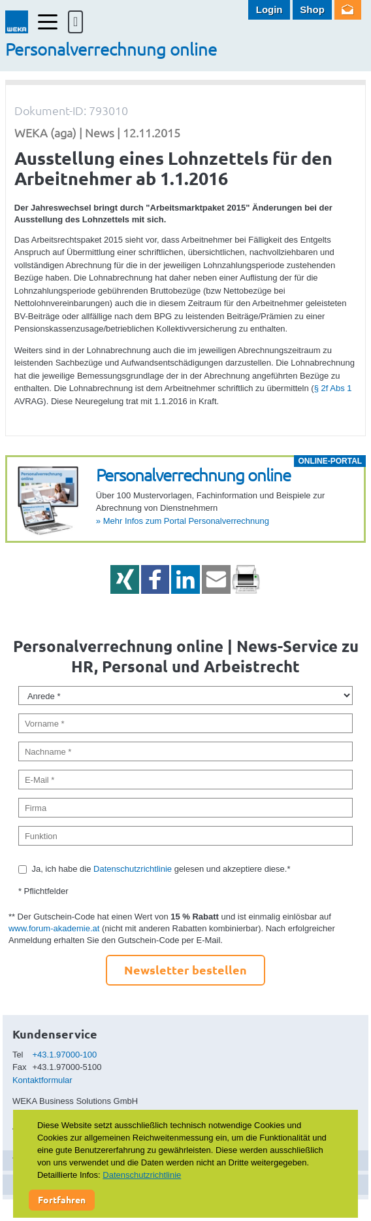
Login (269, 9)
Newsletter (347, 10)
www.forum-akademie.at (53, 928)
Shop (312, 9)
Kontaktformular (42, 1080)
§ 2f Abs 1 (333, 388)
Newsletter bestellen (185, 969)
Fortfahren (62, 1199)
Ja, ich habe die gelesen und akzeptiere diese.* (160, 869)
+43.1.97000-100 (65, 1054)
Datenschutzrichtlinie (132, 869)
